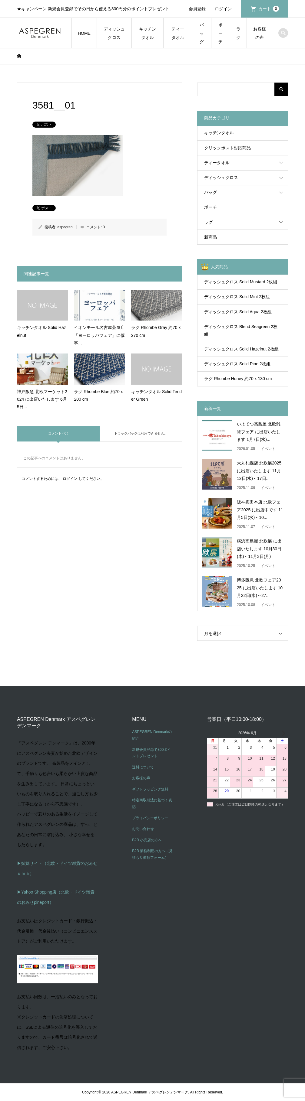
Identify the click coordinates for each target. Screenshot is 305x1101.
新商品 (210, 237)
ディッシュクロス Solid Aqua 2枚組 (238, 311)
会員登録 (197, 8)
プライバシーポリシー (150, 818)
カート (268, 9)
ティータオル (177, 33)
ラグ (238, 33)
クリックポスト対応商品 (227, 147)
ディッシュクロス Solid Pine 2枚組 (237, 363)
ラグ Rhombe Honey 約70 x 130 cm (238, 378)
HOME (84, 33)
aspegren (65, 227)
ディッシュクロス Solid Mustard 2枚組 (240, 281)
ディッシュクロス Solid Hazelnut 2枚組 (241, 349)
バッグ (202, 33)
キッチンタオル (147, 33)
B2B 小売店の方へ (147, 840)
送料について (143, 767)
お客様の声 (259, 33)
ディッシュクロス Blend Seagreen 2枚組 (240, 330)
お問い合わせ (143, 829)
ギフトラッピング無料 (150, 789)
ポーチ (220, 33)
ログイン (223, 8)
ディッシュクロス (114, 33)
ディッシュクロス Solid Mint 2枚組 (237, 296)
